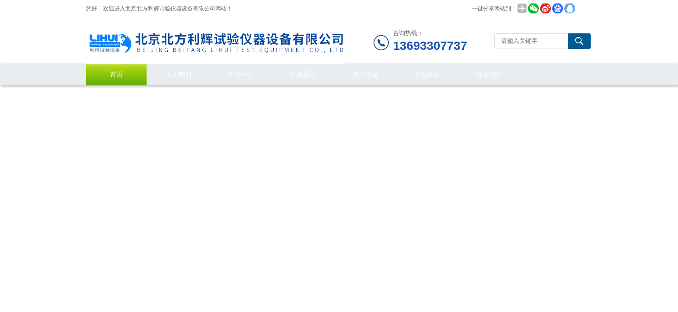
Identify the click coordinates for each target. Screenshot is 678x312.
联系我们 (490, 74)
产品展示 (303, 74)
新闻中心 (241, 74)
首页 (116, 74)
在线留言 (428, 74)
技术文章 (365, 74)
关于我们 (179, 74)
